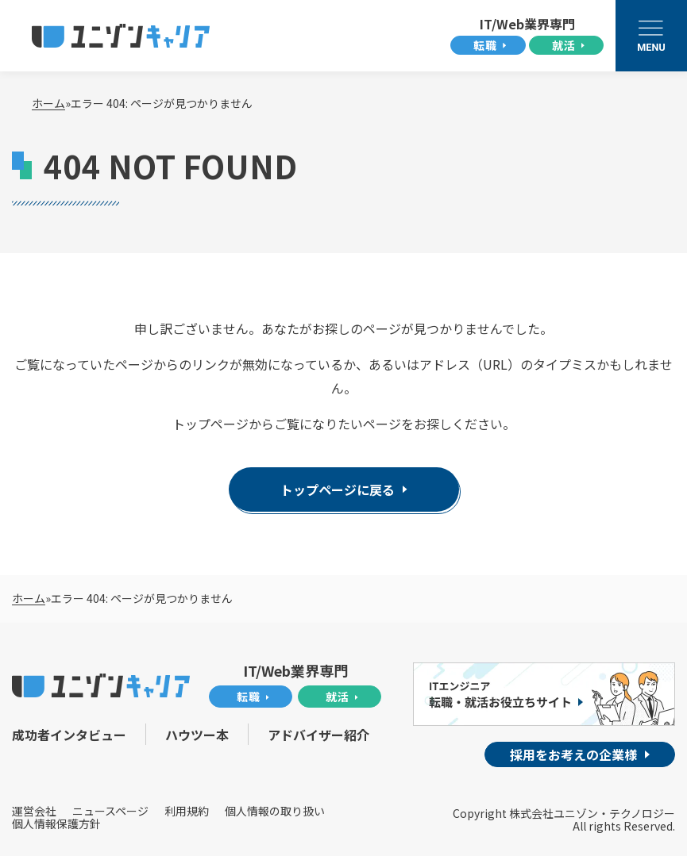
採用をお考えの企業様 (573, 754)
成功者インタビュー (69, 733)
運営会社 (34, 810)
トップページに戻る (337, 489)
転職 (485, 45)
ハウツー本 (198, 733)
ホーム (48, 103)
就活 (564, 45)
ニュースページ (110, 810)
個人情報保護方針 (56, 823)
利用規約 (186, 810)
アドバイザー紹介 (320, 733)
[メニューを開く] (651, 35)
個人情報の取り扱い (275, 810)
